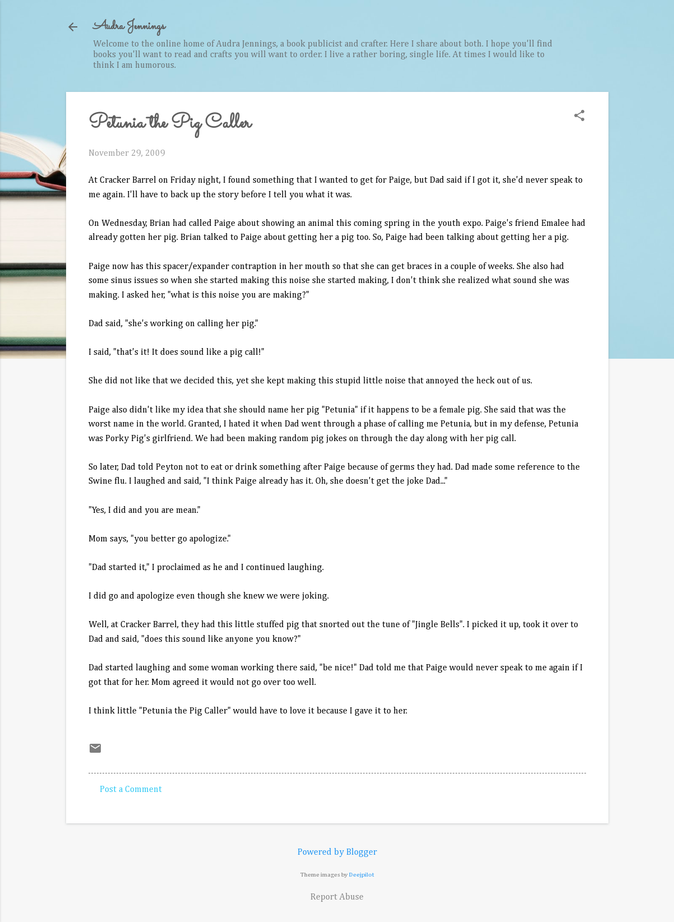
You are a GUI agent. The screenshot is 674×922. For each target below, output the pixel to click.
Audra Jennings (129, 26)
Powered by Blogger (337, 852)
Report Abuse (337, 897)
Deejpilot (361, 875)
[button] (579, 117)
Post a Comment (131, 789)
